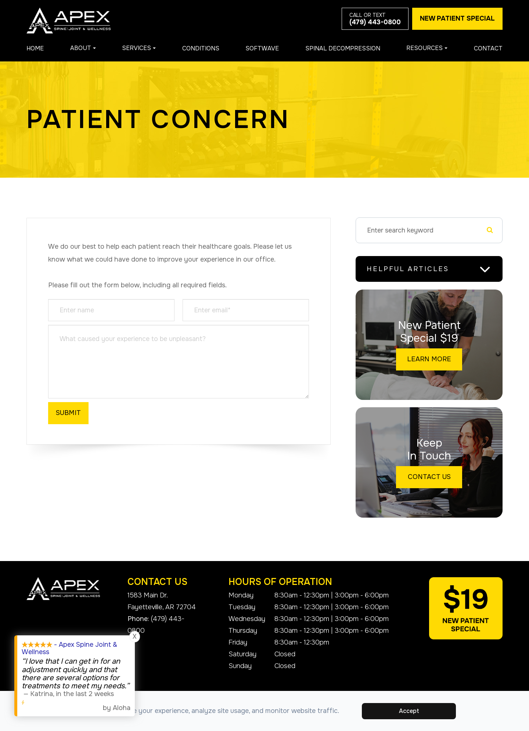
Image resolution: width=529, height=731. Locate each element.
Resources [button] (426, 48)
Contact (488, 48)
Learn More (431, 360)
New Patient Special (457, 18)
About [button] (83, 48)
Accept (410, 711)
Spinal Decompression (342, 48)
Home (35, 48)
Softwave (262, 48)
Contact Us (431, 478)
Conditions (200, 48)
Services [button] (139, 48)
